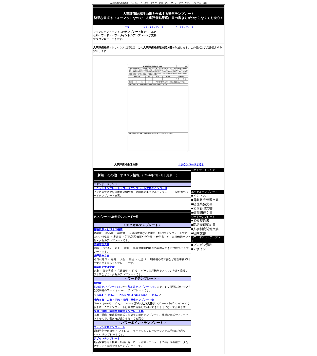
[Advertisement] (141, 204)
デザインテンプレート (107, 338)
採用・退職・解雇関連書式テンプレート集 (119, 311)
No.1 (100, 294)
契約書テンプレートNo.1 (108, 286)
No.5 (137, 294)
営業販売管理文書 (104, 267)
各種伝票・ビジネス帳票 (108, 229)
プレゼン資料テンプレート (109, 327)
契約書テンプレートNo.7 (142, 286)
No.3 (122, 294)
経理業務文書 (101, 255)
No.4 (130, 294)
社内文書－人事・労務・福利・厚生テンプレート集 (124, 299)
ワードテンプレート (184, 27)
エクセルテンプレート (153, 27)
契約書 (97, 283)
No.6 (144, 294)
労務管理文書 (101, 244)
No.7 (155, 294)
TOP (127, 27)
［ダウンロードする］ (191, 164)
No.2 (111, 294)
